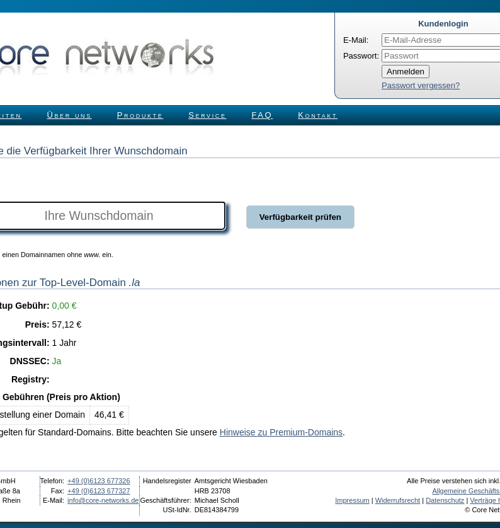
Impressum (352, 500)
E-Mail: (355, 40)
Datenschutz (445, 500)
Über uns (69, 115)
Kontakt (318, 115)
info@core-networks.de (103, 500)
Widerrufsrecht (398, 500)
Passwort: (361, 55)
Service (207, 115)
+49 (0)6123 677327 (98, 491)
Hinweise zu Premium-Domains (281, 432)
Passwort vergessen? (421, 85)
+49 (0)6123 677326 (98, 481)
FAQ (262, 115)
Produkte (140, 115)
